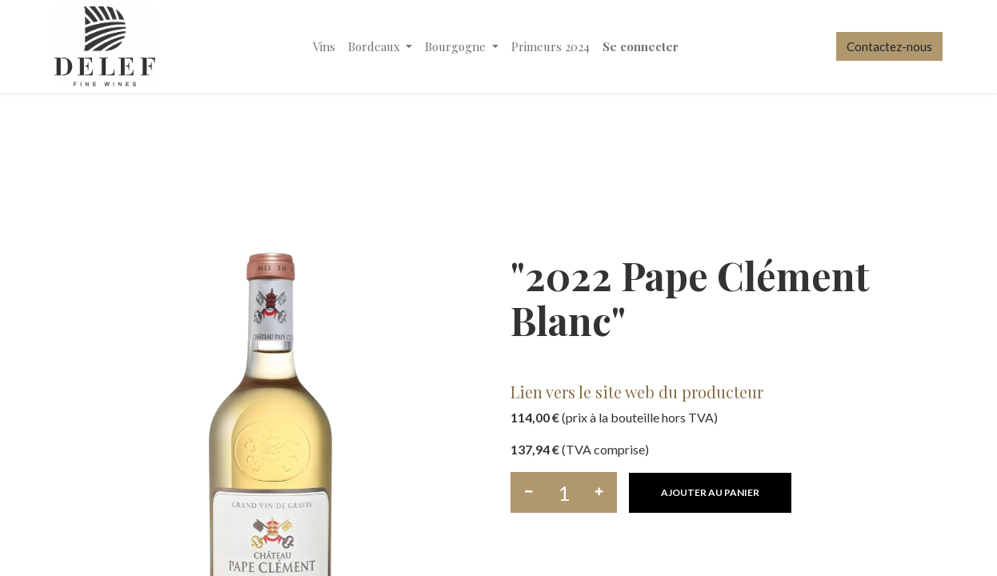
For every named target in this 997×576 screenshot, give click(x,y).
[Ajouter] (599, 492)
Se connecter (641, 46)
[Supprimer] (529, 492)
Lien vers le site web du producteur (637, 391)
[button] (710, 493)
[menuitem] (324, 46)
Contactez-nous (889, 46)
